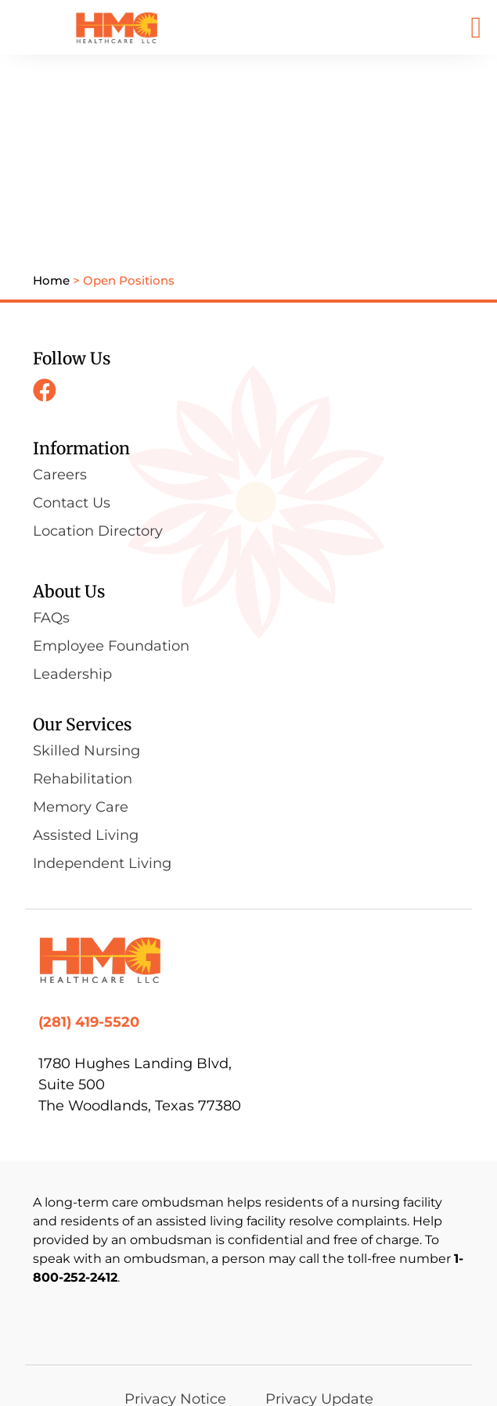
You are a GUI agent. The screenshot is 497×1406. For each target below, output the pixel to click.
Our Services (82, 618)
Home (51, 174)
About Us (69, 486)
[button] (476, 27)
